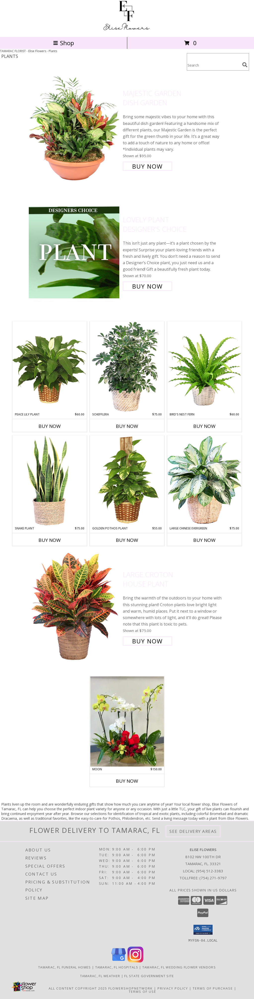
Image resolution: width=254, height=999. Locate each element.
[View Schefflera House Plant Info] (127, 367)
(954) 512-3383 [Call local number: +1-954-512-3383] (209, 870)
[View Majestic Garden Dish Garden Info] (74, 129)
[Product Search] (213, 65)
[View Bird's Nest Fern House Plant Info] (204, 367)
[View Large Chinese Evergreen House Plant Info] (204, 481)
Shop (63, 43)
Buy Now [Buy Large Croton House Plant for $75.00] (147, 641)
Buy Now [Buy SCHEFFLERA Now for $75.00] (127, 426)
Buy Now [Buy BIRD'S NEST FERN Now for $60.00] (204, 426)
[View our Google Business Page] (119, 961)
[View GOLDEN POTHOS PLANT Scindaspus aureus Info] (127, 481)
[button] (203, 930)
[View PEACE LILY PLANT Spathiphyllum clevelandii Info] (49, 367)
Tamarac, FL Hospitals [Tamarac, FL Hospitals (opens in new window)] (116, 967)
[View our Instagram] (135, 961)
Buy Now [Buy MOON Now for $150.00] (127, 781)
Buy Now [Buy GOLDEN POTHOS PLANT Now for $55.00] (127, 540)
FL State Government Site (149, 975)
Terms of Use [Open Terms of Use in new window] (142, 991)
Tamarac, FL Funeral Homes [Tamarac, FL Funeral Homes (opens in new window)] (64, 967)
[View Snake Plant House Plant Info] (49, 481)
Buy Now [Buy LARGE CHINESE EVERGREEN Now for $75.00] (204, 540)
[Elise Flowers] (127, 29)
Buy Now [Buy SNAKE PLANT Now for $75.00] (49, 540)
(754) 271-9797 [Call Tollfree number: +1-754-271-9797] (213, 877)
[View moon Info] (127, 721)
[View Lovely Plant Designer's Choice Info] (74, 252)
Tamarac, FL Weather (100, 975)
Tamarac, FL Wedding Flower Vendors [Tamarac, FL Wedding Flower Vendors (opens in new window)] (179, 967)
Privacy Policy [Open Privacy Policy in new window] (173, 988)
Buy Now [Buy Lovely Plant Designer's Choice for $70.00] (147, 286)
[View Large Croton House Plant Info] (74, 607)
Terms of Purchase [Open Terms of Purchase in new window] (213, 988)
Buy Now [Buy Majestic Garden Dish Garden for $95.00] (147, 166)
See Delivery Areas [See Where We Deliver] (193, 831)
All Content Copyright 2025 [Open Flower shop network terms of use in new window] (78, 988)
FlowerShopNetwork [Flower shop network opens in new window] (130, 988)
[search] (245, 65)
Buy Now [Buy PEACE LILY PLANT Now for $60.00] (49, 426)
